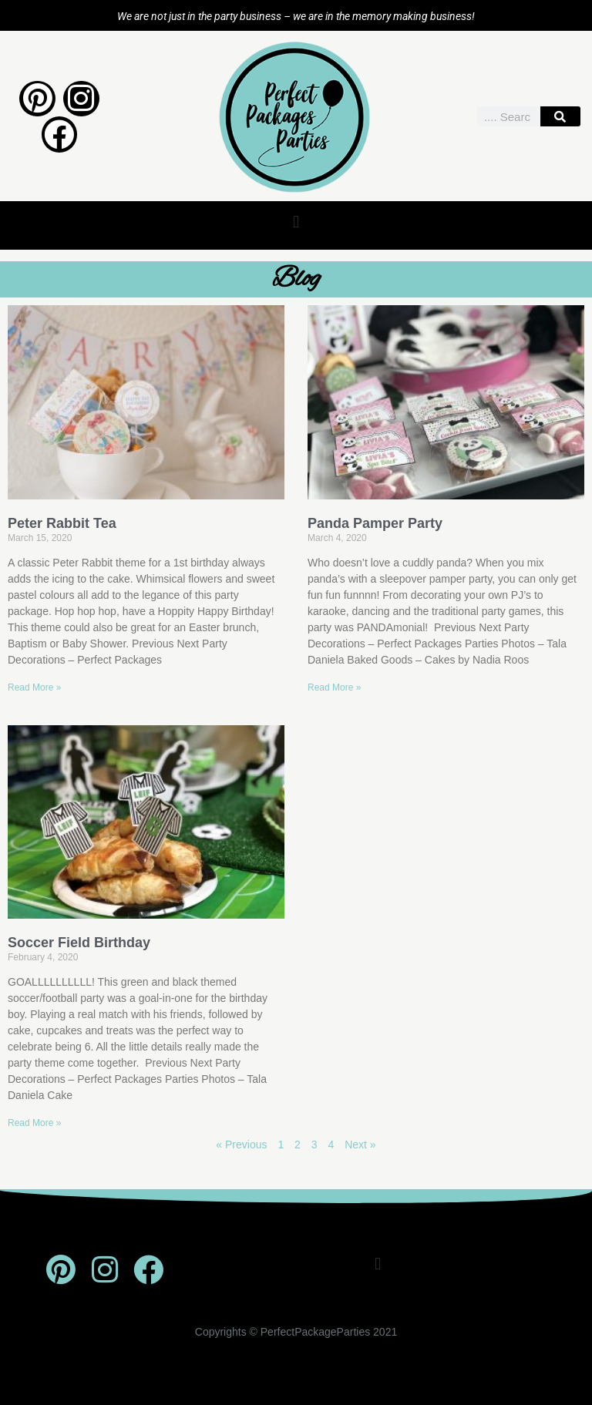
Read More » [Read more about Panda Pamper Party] (334, 687)
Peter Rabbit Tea (62, 523)
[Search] (560, 116)
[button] (295, 221)
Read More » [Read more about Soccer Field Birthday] (34, 1123)
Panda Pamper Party (375, 523)
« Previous (241, 1144)
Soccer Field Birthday (79, 942)
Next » (360, 1144)
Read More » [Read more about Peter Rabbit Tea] (34, 687)
